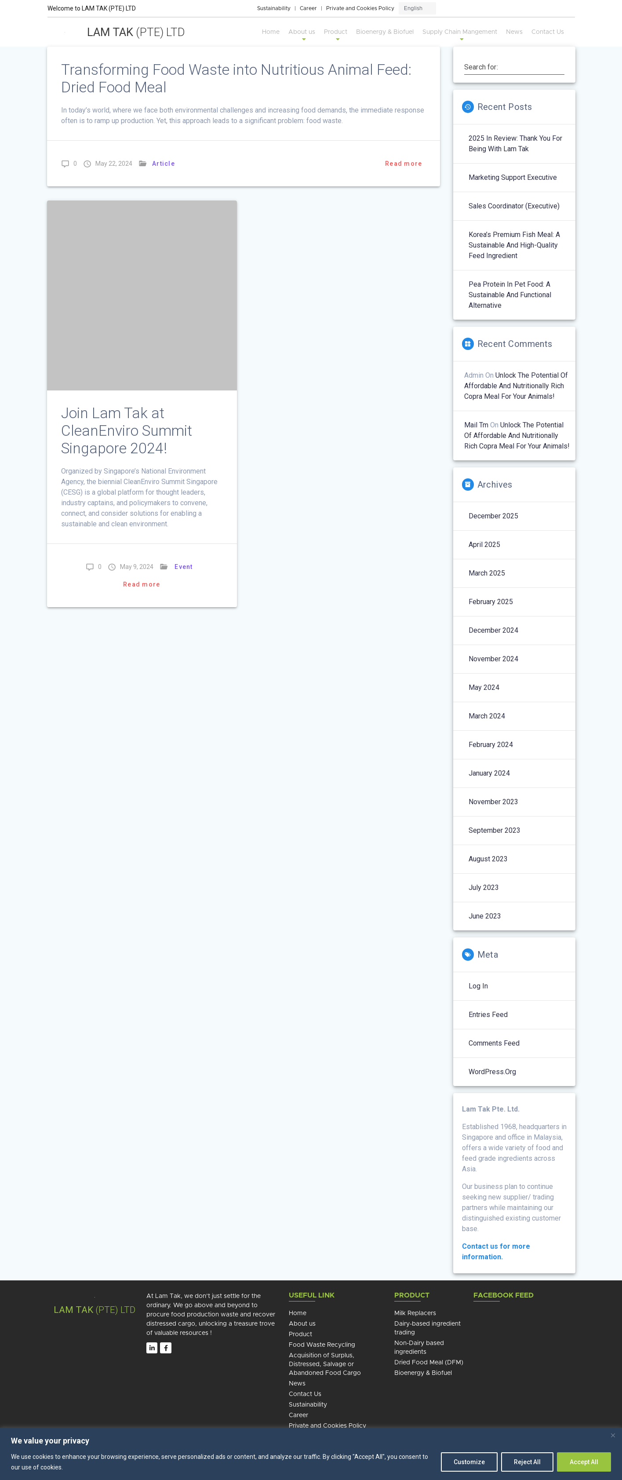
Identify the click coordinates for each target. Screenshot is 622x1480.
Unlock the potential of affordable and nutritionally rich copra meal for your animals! (516, 386)
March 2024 (487, 716)
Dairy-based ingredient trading (427, 1328)
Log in (478, 986)
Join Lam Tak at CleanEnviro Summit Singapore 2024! (126, 431)
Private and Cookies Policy (360, 8)
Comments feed (494, 1043)
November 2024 (493, 659)
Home (271, 32)
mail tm (476, 425)
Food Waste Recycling (322, 1345)
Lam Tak (136, 32)
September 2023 (494, 830)
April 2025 (484, 544)
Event (184, 566)
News (514, 32)
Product (335, 35)
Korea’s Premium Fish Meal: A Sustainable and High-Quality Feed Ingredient (514, 245)
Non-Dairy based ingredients (419, 1347)
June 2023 (485, 916)
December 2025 (493, 516)
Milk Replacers (415, 1313)
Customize (469, 1461)
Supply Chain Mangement (459, 35)
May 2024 (484, 687)
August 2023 (488, 859)
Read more (403, 163)
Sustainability (274, 8)
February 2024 (491, 744)
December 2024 (493, 630)
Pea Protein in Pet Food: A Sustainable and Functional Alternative (510, 295)
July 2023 (484, 887)
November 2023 (493, 802)
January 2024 (489, 773)
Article (163, 163)
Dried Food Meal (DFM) (428, 1363)
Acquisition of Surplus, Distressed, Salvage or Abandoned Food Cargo (325, 1364)
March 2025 (487, 573)
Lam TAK (73, 1310)
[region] (311, 1454)
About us (301, 35)
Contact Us (547, 32)
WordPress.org (492, 1072)
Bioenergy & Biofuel (385, 32)
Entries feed (488, 1014)
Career (308, 8)
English (413, 8)
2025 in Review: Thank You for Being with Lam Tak (515, 143)
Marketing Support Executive (513, 177)
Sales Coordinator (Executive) (514, 206)
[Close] (612, 1435)
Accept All (584, 1461)
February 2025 (491, 602)
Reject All (527, 1461)
